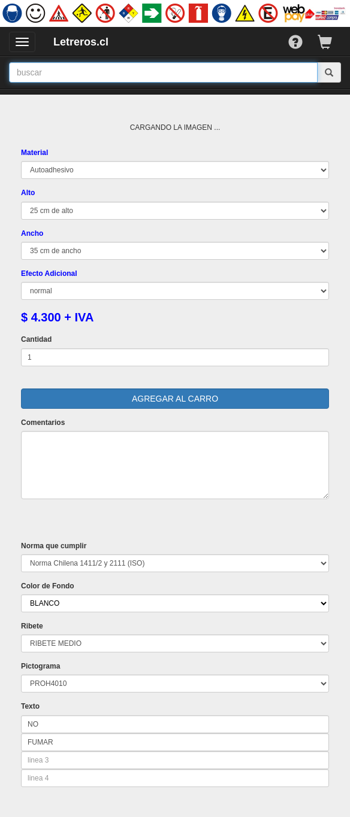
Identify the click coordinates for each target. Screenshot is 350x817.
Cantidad (36, 339)
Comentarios (43, 422)
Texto (30, 706)
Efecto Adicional (49, 273)
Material (34, 152)
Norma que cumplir (53, 546)
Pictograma (40, 666)
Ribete (32, 626)
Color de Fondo (47, 586)
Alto (28, 193)
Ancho (32, 233)
